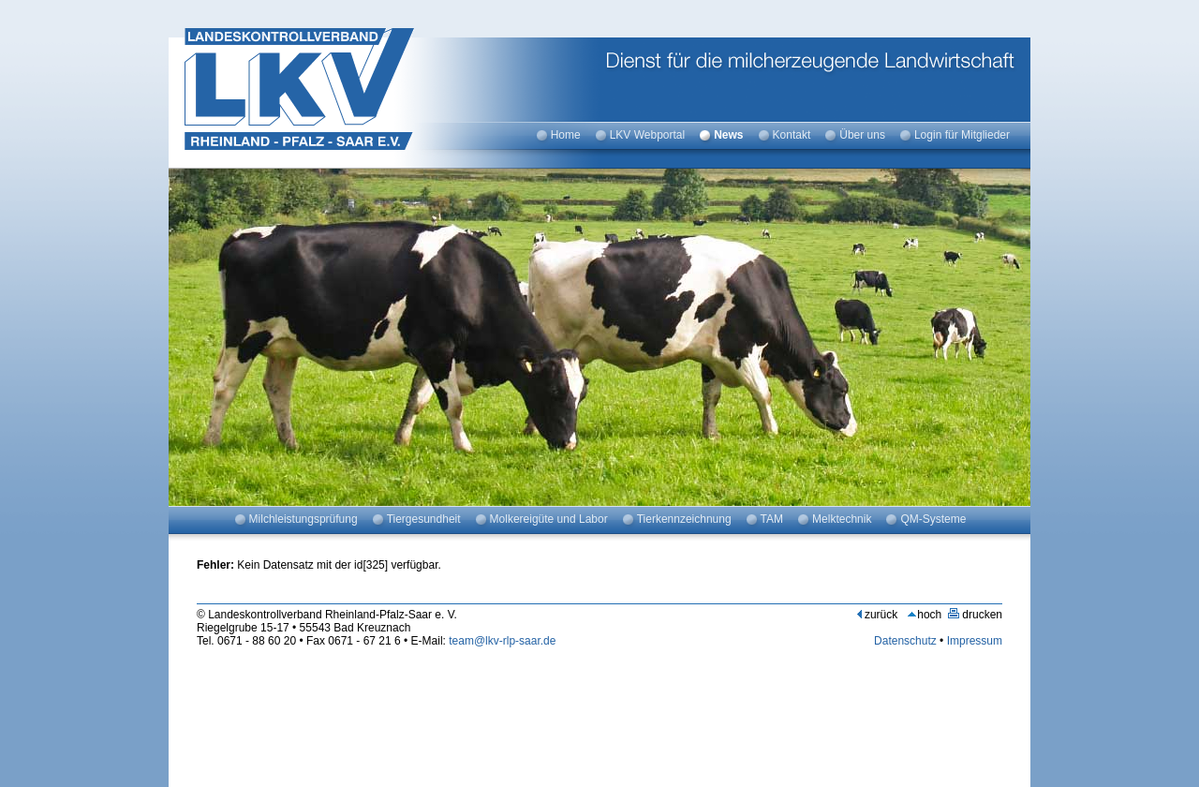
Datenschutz (905, 640)
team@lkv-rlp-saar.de (502, 640)
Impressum (974, 640)
